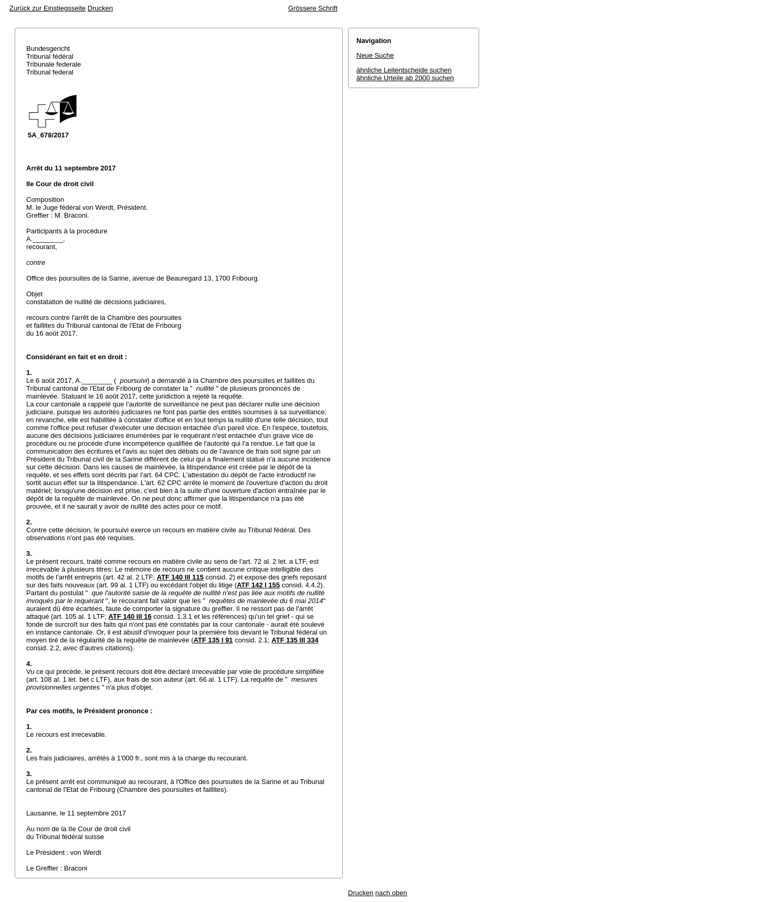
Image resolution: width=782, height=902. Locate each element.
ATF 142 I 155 (258, 585)
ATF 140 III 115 (180, 577)
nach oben (391, 893)
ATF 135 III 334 (294, 640)
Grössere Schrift (312, 8)
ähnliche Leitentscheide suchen (403, 70)
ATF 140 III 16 (130, 616)
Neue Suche (375, 55)
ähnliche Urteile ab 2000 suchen (405, 78)
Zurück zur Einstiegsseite (47, 8)
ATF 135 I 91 (213, 640)
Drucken (100, 8)
